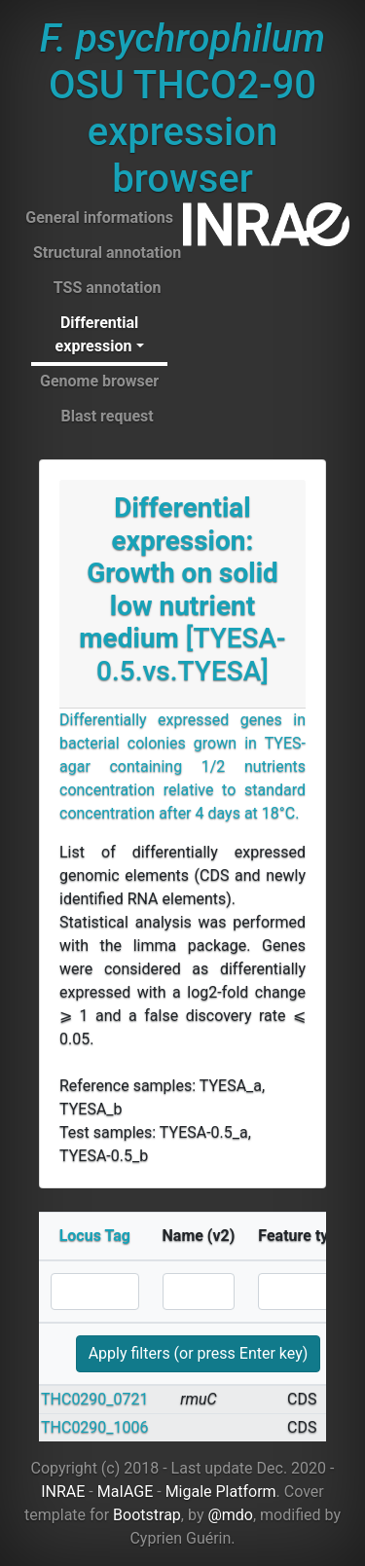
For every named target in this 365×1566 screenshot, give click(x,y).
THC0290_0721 (95, 1399)
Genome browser (99, 381)
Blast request (106, 416)
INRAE (63, 1491)
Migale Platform (220, 1491)
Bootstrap (147, 1515)
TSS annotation (108, 287)
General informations (99, 217)
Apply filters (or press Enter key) (199, 1353)
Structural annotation (107, 252)
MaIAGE (125, 1491)
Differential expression (97, 334)
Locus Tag (94, 1235)
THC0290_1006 (95, 1427)
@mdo (230, 1515)
